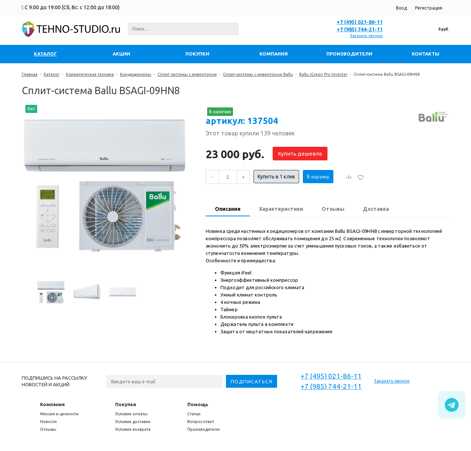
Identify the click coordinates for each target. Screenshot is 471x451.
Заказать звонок (366, 35)
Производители (203, 429)
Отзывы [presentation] (333, 209)
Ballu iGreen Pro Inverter (323, 74)
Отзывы (48, 429)
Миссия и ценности (59, 414)
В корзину (318, 176)
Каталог (52, 74)
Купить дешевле (300, 153)
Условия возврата (132, 429)
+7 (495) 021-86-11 (360, 22)
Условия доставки (132, 421)
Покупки (125, 404)
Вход (401, 8)
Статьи (194, 414)
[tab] (228, 209)
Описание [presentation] (228, 209)
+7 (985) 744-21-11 (360, 29)
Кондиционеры (135, 74)
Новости (48, 421)
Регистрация (428, 8)
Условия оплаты (131, 414)
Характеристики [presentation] (281, 209)
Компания (52, 404)
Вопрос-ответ (200, 421)
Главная (30, 74)
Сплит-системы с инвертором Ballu (258, 74)
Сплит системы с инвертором (187, 74)
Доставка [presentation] (376, 209)
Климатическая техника (90, 74)
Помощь (197, 404)
